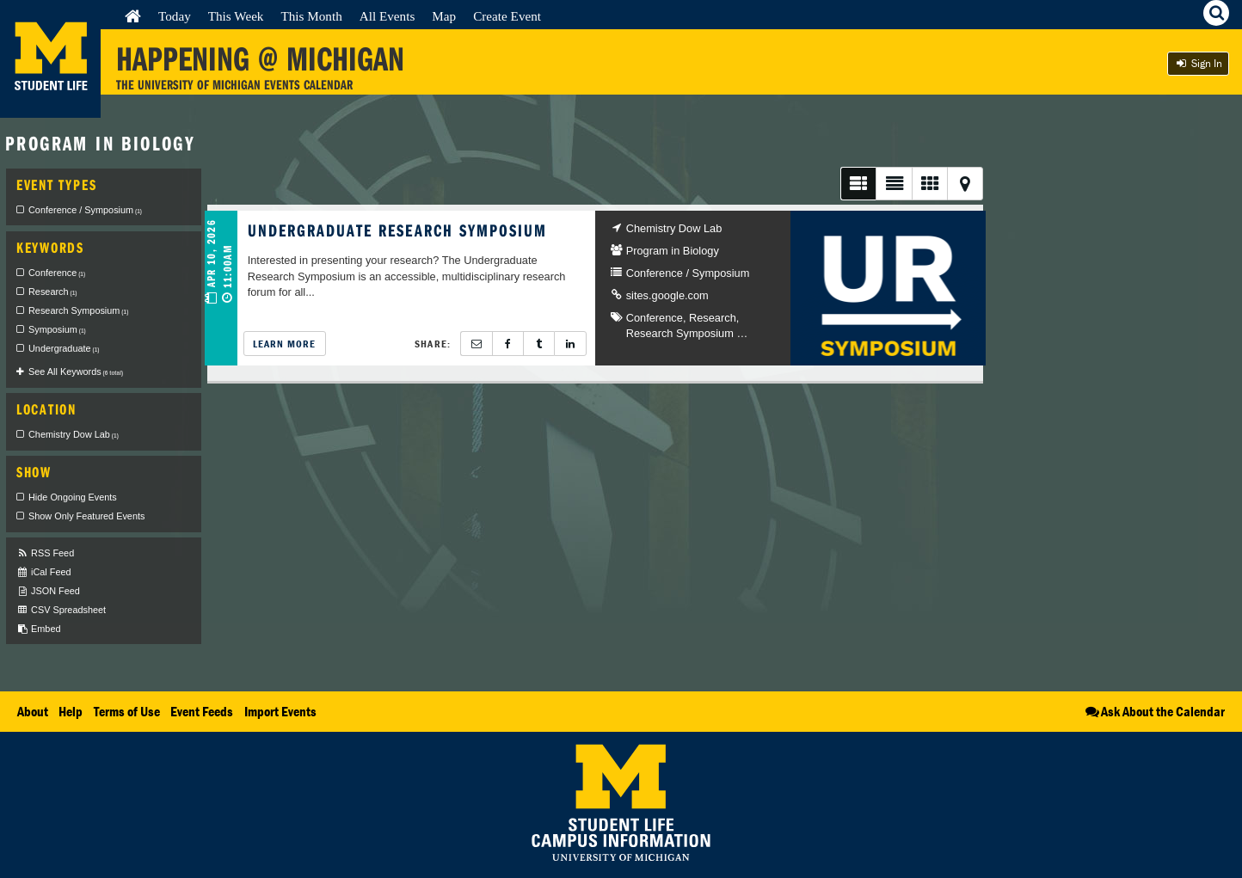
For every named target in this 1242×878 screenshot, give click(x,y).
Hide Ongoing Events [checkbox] (72, 497)
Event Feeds (201, 711)
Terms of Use (127, 711)
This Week (236, 16)
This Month (310, 16)
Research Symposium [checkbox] (78, 310)
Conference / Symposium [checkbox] (85, 210)
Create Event (507, 16)
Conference (654, 317)
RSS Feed (45, 553)
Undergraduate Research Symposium (398, 230)
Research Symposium (680, 333)
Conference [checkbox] (56, 272)
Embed (38, 629)
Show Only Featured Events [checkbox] (86, 516)
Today (174, 16)
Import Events (280, 711)
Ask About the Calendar (1154, 711)
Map (444, 16)
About (32, 711)
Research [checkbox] (52, 291)
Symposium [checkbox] (57, 329)
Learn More (285, 343)
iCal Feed (43, 572)
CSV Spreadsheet (61, 610)
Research (712, 317)
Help (70, 711)
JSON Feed (48, 591)
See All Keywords (75, 371)
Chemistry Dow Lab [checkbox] (73, 434)
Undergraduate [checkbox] (63, 348)
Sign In (1198, 63)
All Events (387, 16)
